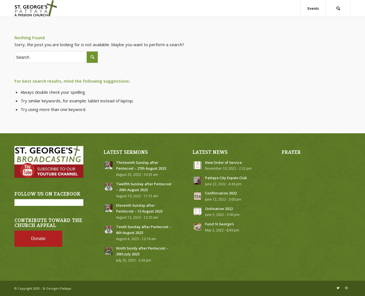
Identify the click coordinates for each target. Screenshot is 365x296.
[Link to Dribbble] (346, 288)
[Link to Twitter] (338, 288)
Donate (38, 238)
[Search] (338, 8)
